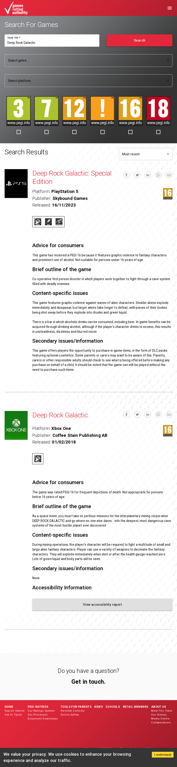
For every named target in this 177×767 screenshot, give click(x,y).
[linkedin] (147, 175)
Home (9, 706)
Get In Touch (13, 714)
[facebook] (126, 175)
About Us (158, 706)
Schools (113, 706)
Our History (159, 714)
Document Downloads (43, 718)
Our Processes (38, 714)
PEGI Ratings (38, 706)
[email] (168, 175)
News (98, 706)
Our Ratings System (41, 710)
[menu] (169, 8)
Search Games (15, 710)
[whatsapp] (158, 175)
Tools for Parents (76, 706)
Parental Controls (73, 710)
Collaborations (161, 722)
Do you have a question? (88, 671)
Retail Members (135, 706)
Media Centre (160, 718)
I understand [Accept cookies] (162, 754)
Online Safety (70, 714)
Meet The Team (161, 710)
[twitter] (137, 175)
